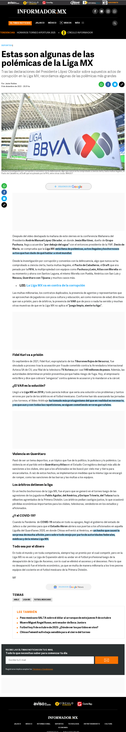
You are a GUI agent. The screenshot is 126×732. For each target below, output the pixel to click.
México (52, 23)
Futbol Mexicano (42, 600)
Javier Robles (11, 84)
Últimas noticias (20, 23)
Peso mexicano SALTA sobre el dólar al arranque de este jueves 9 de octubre (65, 618)
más (79, 23)
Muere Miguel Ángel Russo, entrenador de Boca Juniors (53, 622)
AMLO (16, 600)
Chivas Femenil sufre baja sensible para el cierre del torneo (55, 632)
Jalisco (39, 23)
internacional (43, 724)
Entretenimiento (92, 724)
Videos (65, 22)
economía (63, 727)
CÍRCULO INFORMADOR (80, 33)
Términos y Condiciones (42, 669)
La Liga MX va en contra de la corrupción (55, 285)
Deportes (6, 45)
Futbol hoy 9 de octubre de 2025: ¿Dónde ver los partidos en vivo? (59, 627)
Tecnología (73, 724)
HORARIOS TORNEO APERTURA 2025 (36, 33)
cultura (108, 724)
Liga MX (26, 600)
